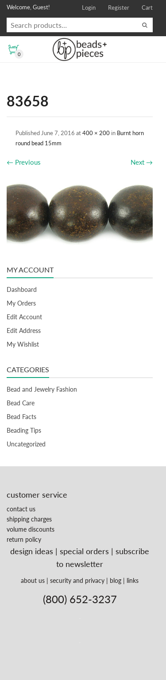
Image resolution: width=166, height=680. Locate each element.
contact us (21, 509)
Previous (24, 162)
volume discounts (30, 529)
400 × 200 (96, 132)
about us (33, 580)
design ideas (31, 551)
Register (118, 7)
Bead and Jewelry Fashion (42, 389)
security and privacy (77, 580)
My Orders (21, 303)
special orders (84, 551)
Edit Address (24, 330)
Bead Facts (21, 416)
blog (115, 580)
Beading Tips (24, 430)
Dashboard (22, 289)
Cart (147, 7)
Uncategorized (26, 444)
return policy (24, 539)
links (133, 580)
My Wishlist (23, 344)
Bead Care (21, 403)
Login (89, 7)
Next (142, 162)
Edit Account (24, 317)
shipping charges (29, 519)
